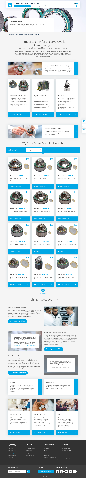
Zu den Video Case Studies (18, 372)
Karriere (22, 3)
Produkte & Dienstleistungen (22, 34)
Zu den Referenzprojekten (17, 321)
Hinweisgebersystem (44, 476)
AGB (23, 476)
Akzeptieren (17, 345)
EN (77, 3)
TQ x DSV (36, 3)
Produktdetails (15, 186)
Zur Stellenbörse (46, 471)
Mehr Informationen (32, 345)
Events (31, 3)
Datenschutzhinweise (32, 476)
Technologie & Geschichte (53, 349)
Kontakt (17, 3)
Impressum (16, 476)
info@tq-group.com (69, 461)
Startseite (11, 34)
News (26, 3)
